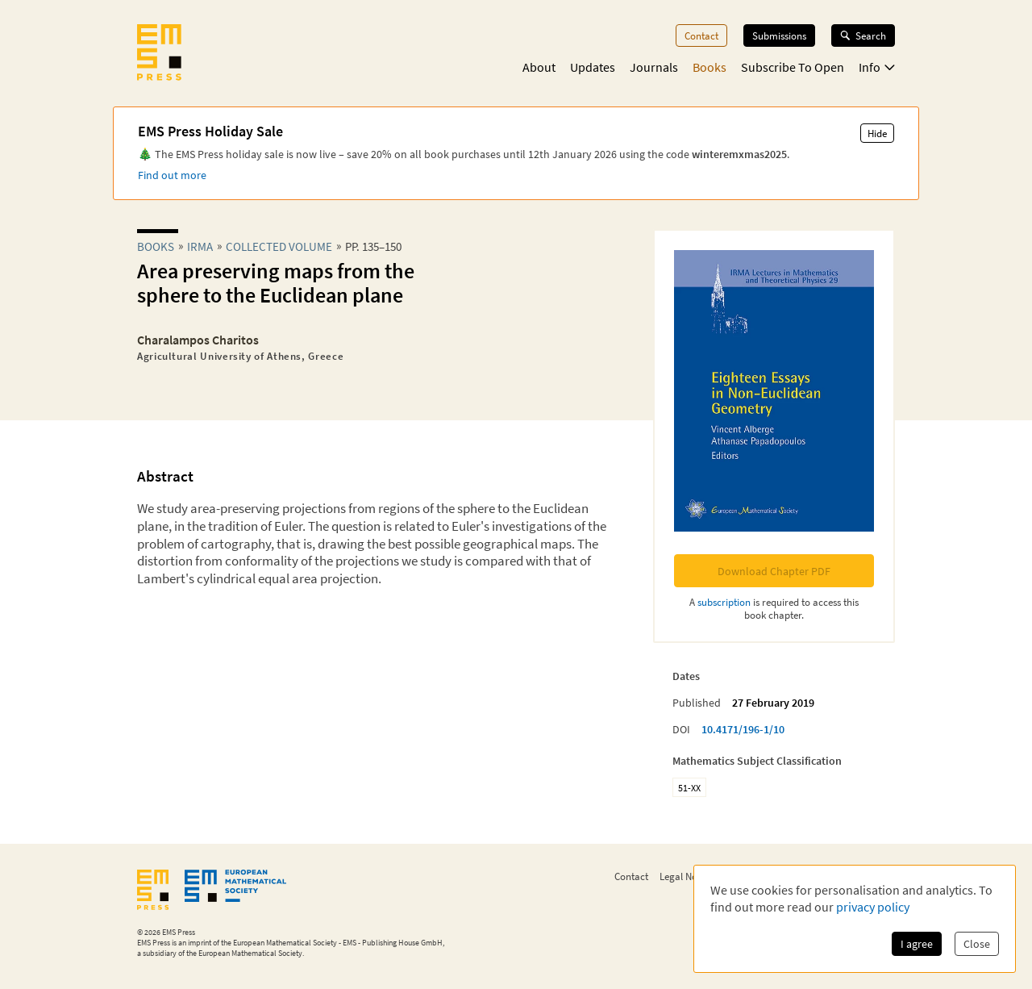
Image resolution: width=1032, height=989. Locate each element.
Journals (654, 67)
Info (877, 67)
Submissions (779, 35)
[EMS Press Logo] (159, 54)
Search (863, 35)
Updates (592, 67)
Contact (701, 35)
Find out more (172, 175)
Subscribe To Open (792, 67)
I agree (917, 944)
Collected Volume (279, 246)
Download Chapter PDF (774, 571)
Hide (877, 133)
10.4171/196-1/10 (742, 729)
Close (976, 944)
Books (709, 67)
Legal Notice (686, 876)
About (539, 67)
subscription (724, 601)
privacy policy (872, 907)
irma (200, 246)
